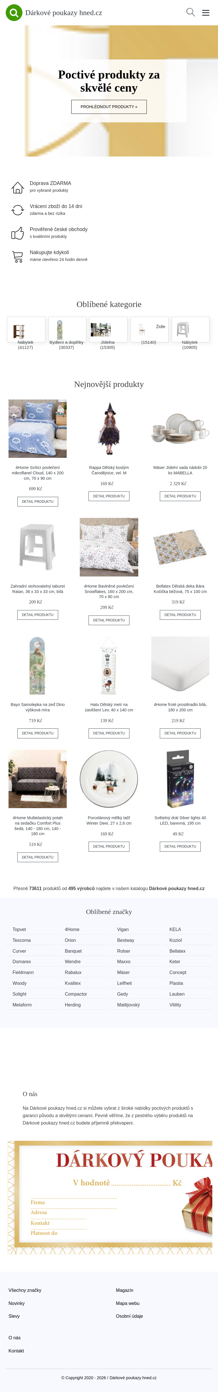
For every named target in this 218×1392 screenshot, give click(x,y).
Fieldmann (23, 972)
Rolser (125, 950)
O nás (15, 1337)
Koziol (178, 940)
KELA (178, 929)
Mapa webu (128, 1302)
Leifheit (126, 983)
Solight (20, 993)
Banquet (74, 950)
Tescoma (22, 940)
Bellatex (180, 950)
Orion (71, 940)
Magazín (124, 1290)
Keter (177, 961)
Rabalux (74, 972)
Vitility (178, 1004)
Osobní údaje (129, 1315)
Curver (19, 950)
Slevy (14, 1315)
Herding (74, 1004)
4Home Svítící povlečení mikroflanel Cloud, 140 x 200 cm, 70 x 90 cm (38, 472)
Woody (20, 983)
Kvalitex (74, 983)
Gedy (124, 993)
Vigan (125, 929)
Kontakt (16, 1350)
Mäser (125, 972)
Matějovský (130, 1004)
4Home (73, 929)
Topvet (19, 929)
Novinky (17, 1302)
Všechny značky (25, 1290)
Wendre (74, 961)
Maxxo (125, 961)
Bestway (127, 940)
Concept (180, 972)
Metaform (22, 1004)
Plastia (179, 983)
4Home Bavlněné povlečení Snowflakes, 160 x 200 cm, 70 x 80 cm (109, 591)
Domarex (22, 961)
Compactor (77, 993)
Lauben (179, 993)
